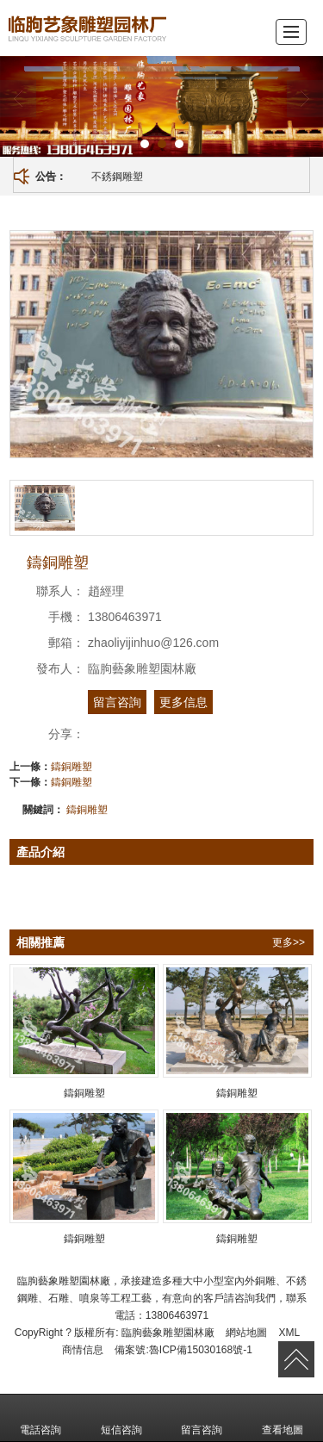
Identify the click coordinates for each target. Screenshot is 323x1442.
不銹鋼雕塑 (117, 177)
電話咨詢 (40, 1418)
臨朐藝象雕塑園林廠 (167, 1333)
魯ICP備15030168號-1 (200, 1350)
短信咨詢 (121, 1418)
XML (290, 1333)
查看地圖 (282, 1418)
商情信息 (82, 1350)
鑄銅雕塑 (71, 767)
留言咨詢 (117, 702)
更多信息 (183, 702)
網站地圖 (246, 1333)
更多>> (288, 942)
